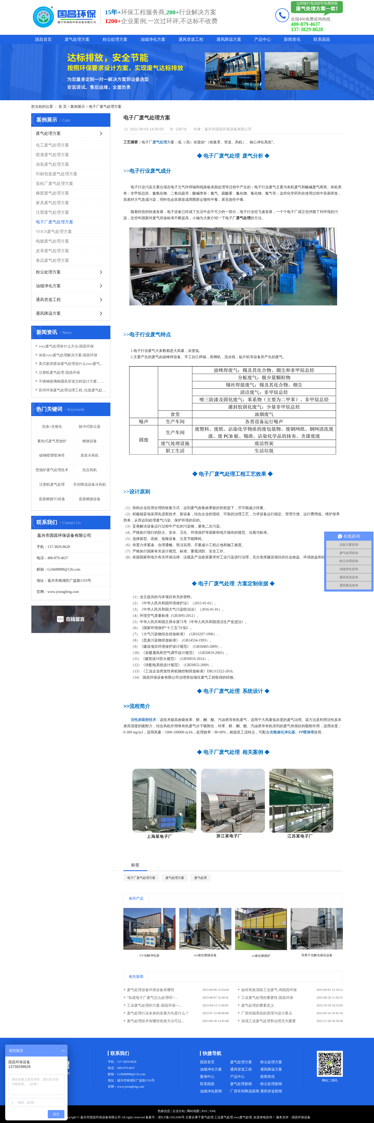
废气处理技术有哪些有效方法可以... (155, 1021)
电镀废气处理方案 (52, 241)
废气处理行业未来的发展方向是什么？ (158, 1013)
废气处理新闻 (241, 1084)
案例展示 (77, 107)
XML (212, 1111)
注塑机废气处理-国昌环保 (59, 373)
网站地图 (193, 1111)
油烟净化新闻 (211, 1091)
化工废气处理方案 (52, 145)
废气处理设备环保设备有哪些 (150, 990)
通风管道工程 (190, 39)
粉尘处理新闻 (271, 1084)
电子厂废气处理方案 (105, 107)
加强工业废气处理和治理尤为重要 (268, 1021)
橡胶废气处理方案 (52, 193)
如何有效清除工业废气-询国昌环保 (269, 990)
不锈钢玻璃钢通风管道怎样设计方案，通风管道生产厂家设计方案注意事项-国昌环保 (72, 381)
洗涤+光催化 (52, 427)
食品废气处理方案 (52, 260)
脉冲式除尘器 (90, 427)
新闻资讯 (292, 39)
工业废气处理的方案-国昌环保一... (154, 1005)
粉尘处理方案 (115, 39)
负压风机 (89, 470)
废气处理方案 (77, 39)
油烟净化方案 (153, 39)
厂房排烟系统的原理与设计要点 (266, 1013)
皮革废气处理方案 (52, 251)
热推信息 (164, 1111)
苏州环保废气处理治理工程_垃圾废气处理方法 (72, 390)
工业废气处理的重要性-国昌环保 (267, 998)
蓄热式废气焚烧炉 (51, 441)
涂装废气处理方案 (52, 164)
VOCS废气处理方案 (54, 231)
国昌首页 (43, 39)
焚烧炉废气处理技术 (52, 470)
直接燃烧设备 (90, 499)
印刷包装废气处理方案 (56, 174)
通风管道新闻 (271, 1091)
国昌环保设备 (301, 1117)
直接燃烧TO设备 (52, 499)
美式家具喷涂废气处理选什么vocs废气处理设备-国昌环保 (72, 364)
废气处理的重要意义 (257, 1005)
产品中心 (262, 39)
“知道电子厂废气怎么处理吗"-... (152, 998)
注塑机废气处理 (52, 484)
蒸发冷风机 (90, 455)
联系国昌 (321, 39)
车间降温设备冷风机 (89, 484)
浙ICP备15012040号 (171, 1117)
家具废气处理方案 (52, 202)
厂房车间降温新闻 (244, 1091)
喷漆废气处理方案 (52, 154)
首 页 (62, 107)
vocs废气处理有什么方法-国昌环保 (66, 346)
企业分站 (178, 1111)
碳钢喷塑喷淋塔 (52, 455)
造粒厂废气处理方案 (54, 183)
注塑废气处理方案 (52, 212)
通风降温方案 (228, 39)
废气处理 (200, 878)
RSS (204, 1111)
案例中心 (207, 1077)
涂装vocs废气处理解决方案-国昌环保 (68, 355)
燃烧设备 (89, 441)
